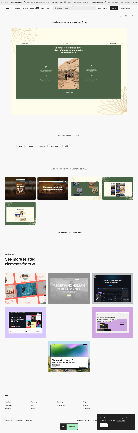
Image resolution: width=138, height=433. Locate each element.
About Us (86, 405)
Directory (25, 8)
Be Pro (114, 8)
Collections (8, 405)
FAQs (84, 402)
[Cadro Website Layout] (69, 356)
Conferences (61, 405)
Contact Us (86, 408)
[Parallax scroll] (85, 188)
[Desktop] (52, 188)
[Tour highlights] (20, 213)
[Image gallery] (117, 188)
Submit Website (125, 8)
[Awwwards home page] (63, 427)
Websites (8, 402)
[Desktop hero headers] (25, 288)
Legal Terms (19, 420)
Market (48, 8)
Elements (8, 408)
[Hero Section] (112, 288)
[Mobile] (20, 188)
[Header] (112, 322)
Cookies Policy (9, 420)
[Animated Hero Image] (69, 322)
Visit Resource (72, 426)
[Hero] (25, 322)
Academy (34, 8)
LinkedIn (95, 420)
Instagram (88, 420)
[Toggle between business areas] (25, 356)
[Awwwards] (7, 8)
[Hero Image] (69, 288)
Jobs (42, 8)
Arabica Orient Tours (77, 22)
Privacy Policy (29, 420)
